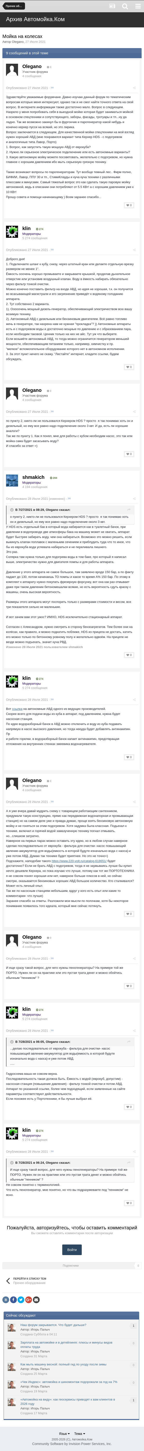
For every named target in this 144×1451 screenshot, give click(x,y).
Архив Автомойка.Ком (35, 19)
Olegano (18, 42)
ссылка (17, 709)
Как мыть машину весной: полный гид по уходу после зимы (63, 1364)
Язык (64, 1434)
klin (26, 228)
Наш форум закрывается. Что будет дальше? (53, 1325)
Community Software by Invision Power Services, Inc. (72, 1444)
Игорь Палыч (40, 1329)
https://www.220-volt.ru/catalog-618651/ (79, 861)
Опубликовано (27, 88)
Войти (72, 1250)
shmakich (33, 477)
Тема (79, 1434)
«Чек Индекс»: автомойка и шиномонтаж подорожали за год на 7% (68, 1382)
